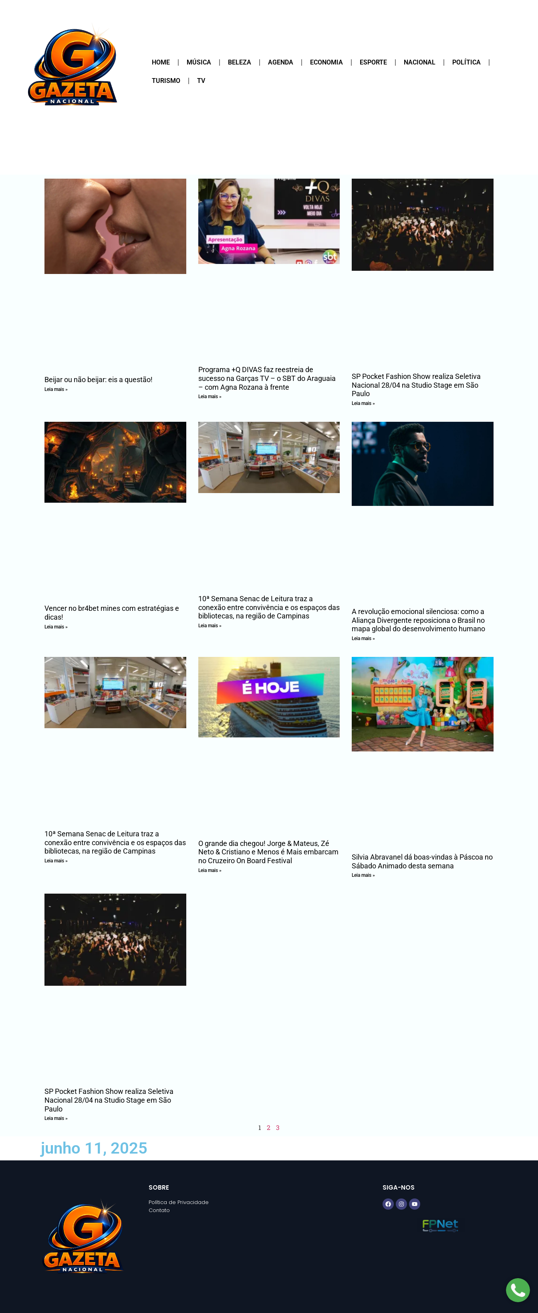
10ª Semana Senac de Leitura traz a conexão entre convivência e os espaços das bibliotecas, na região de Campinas (269, 607)
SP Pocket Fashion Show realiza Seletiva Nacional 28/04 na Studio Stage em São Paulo (416, 385)
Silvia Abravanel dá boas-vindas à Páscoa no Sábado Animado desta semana (422, 861)
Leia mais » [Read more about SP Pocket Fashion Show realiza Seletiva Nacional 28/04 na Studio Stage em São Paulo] (363, 403)
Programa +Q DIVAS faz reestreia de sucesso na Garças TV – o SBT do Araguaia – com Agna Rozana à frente (267, 378)
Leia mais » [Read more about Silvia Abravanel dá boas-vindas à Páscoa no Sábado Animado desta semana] (363, 875)
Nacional (419, 62)
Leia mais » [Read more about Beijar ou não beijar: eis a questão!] (56, 389)
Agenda (280, 62)
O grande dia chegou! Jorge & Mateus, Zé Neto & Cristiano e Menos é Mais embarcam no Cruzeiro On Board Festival (268, 852)
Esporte (373, 62)
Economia (326, 62)
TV (201, 81)
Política (466, 62)
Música (199, 62)
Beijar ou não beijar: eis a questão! (98, 379)
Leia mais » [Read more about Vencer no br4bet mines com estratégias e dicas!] (56, 627)
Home (161, 62)
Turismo (166, 81)
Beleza (239, 62)
